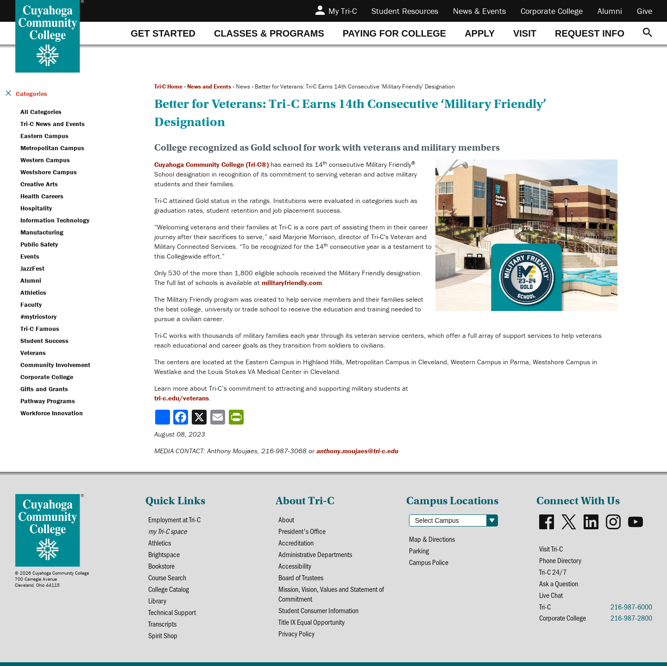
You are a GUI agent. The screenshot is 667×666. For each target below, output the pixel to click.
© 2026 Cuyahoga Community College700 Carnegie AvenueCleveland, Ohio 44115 (52, 579)
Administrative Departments (315, 554)
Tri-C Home (168, 86)
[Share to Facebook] (181, 417)
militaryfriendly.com (292, 282)
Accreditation (296, 542)
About (286, 519)
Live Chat (551, 595)
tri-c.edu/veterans (181, 397)
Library (157, 600)
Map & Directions (432, 539)
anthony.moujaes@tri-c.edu (357, 450)
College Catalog (168, 589)
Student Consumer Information (318, 610)
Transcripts (162, 623)
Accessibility (294, 566)
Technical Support (172, 612)
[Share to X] (200, 417)
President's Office (302, 531)
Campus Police (428, 562)
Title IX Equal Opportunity (311, 622)
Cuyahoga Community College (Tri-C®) (211, 164)
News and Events (209, 86)
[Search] (647, 33)
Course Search (167, 577)
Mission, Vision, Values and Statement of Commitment (331, 593)
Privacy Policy (296, 633)
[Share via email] (218, 417)
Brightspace (164, 554)
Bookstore (161, 566)
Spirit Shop (162, 635)
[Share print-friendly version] (237, 417)
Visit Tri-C (551, 548)
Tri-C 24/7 (552, 572)
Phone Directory (560, 560)
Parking (419, 550)
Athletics (159, 542)
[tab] (163, 33)
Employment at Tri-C (174, 519)
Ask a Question (558, 583)
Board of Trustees (300, 577)
